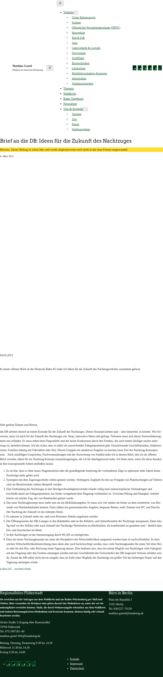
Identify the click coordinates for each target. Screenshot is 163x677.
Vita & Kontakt (73, 109)
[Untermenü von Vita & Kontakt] (85, 109)
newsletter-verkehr (22, 569)
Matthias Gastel (22, 66)
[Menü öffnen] (50, 68)
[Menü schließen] (60, 3)
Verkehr (68, 12)
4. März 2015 (6, 569)
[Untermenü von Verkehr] (75, 12)
